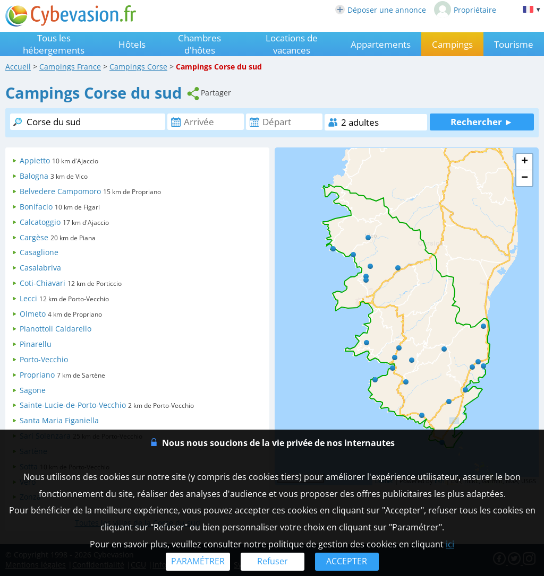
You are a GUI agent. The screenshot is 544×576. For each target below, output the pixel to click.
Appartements (381, 44)
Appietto (35, 160)
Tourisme (513, 44)
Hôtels (132, 44)
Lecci (28, 298)
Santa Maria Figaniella (59, 420)
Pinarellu (36, 344)
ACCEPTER (346, 561)
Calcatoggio (40, 222)
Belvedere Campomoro (60, 191)
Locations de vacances (292, 44)
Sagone (33, 390)
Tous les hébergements (53, 44)
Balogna (34, 176)
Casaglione (39, 252)
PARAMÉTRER (198, 561)
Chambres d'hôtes (199, 44)
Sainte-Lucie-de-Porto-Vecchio (73, 405)
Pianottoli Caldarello (55, 329)
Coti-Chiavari (42, 283)
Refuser (272, 561)
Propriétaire (465, 9)
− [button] (524, 178)
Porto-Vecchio (44, 359)
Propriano (37, 375)
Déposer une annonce (380, 10)
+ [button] (524, 162)
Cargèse (34, 237)
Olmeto (33, 314)
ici (450, 544)
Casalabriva (40, 268)
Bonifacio (36, 207)
